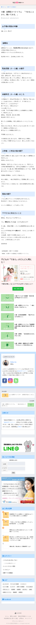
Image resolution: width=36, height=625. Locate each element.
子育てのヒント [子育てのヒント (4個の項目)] (6, 589)
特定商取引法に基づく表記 (11, 618)
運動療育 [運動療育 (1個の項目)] (15, 592)
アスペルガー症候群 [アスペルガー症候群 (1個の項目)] (14, 584)
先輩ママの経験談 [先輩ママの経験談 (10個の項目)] (20, 586)
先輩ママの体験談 (13, 251)
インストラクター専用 (9, 566)
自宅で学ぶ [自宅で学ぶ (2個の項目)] (25, 589)
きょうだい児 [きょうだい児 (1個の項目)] (5, 584)
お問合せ (21, 618)
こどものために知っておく (10, 560)
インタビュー (6, 569)
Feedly (16, 383)
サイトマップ (28, 618)
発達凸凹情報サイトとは (24, 616)
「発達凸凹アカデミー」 (9, 422)
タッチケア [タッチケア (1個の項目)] (12, 586)
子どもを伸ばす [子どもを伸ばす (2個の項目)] (29, 586)
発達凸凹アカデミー (22, 371)
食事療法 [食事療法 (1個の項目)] (20, 592)
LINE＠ (19, 426)
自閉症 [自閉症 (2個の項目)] (30, 589)
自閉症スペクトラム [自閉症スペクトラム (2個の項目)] (7, 592)
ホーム (7, 616)
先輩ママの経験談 (11, 253)
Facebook (5, 383)
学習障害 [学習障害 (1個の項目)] (13, 589)
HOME (18, 613)
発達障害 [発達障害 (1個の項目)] (19, 589)
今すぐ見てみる (18, 288)
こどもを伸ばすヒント (10, 563)
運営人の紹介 (13, 616)
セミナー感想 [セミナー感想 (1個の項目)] (5, 586)
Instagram (10, 383)
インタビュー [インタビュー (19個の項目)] (23, 584)
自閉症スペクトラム (23, 253)
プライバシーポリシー (18, 621)
